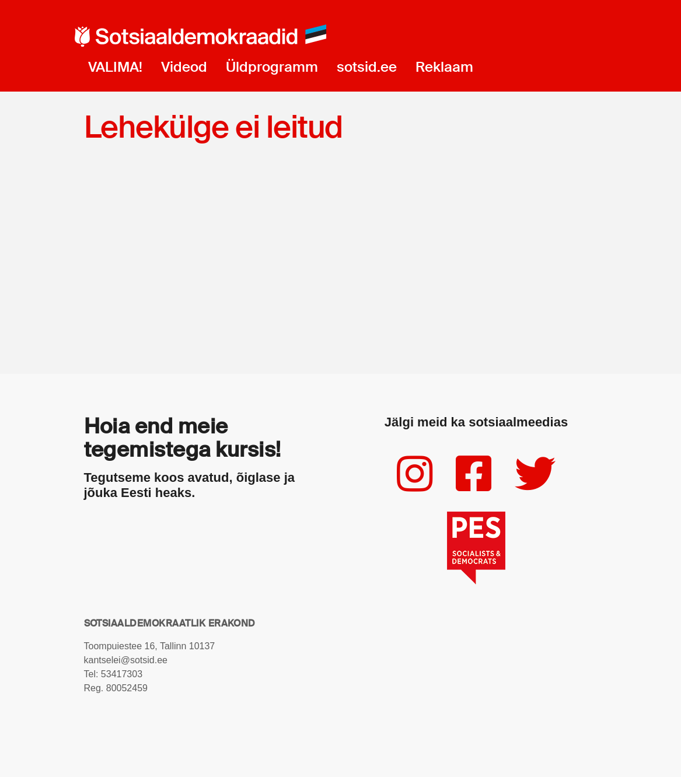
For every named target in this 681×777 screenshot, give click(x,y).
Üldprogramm (272, 67)
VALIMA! (115, 67)
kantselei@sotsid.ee (125, 660)
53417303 (121, 674)
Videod (184, 67)
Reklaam (444, 67)
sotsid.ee (367, 67)
